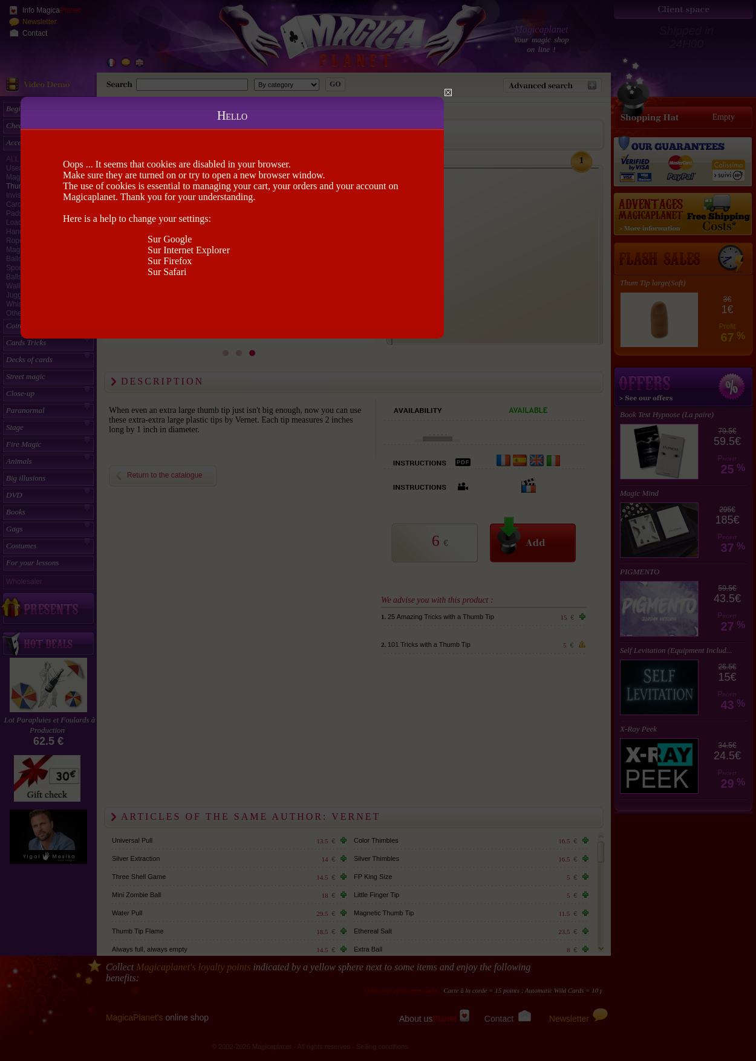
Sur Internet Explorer (189, 250)
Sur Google (170, 239)
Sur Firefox (170, 261)
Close (448, 92)
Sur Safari (167, 272)
